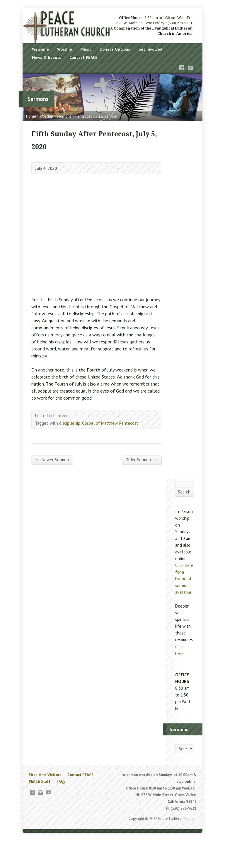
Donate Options (115, 49)
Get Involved (150, 49)
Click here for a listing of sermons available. (184, 579)
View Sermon (106, 116)
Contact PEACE (83, 57)
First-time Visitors (45, 774)
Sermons (64, 116)
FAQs (61, 781)
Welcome (40, 49)
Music (85, 49)
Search (184, 492)
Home (31, 116)
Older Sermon (141, 459)
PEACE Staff (39, 781)
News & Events (46, 57)
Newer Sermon (52, 459)
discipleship (69, 423)
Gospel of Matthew (99, 423)
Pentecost (83, 116)
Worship (64, 49)
